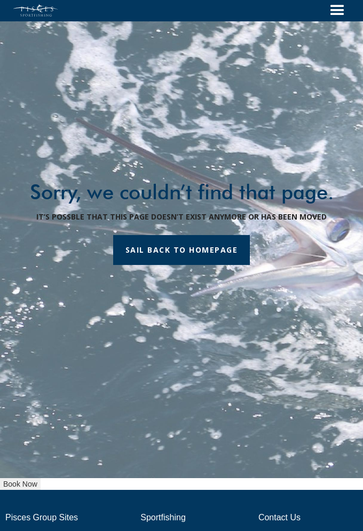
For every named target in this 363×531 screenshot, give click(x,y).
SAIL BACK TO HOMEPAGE (181, 250)
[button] (337, 10)
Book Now (20, 484)
